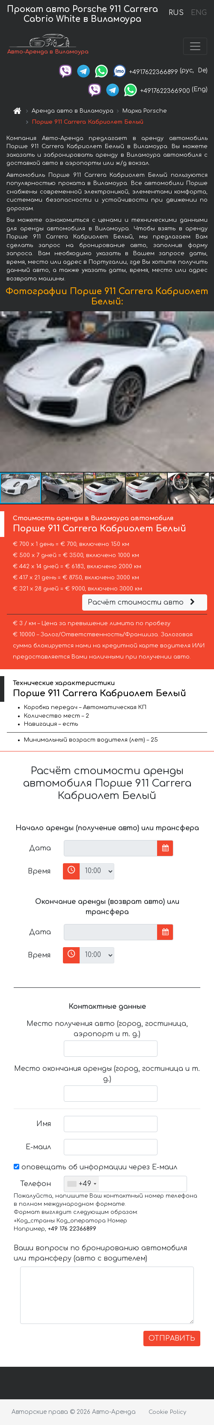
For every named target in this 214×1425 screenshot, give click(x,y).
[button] (206, 392)
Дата (40, 848)
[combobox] (81, 1184)
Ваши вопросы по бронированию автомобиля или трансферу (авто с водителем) (100, 1253)
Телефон (35, 1184)
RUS (176, 13)
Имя (43, 1124)
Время (39, 871)
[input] (111, 848)
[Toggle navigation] (195, 46)
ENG (198, 13)
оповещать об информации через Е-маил (95, 1167)
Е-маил (38, 1147)
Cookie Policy (167, 1412)
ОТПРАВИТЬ (172, 1338)
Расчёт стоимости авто (142, 602)
